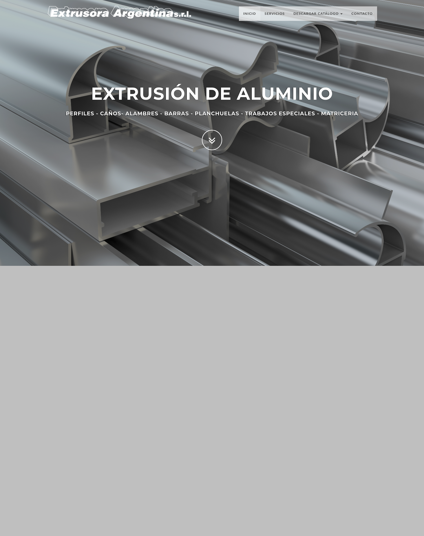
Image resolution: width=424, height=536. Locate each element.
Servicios (275, 16)
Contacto (362, 16)
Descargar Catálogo (318, 16)
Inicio (249, 16)
